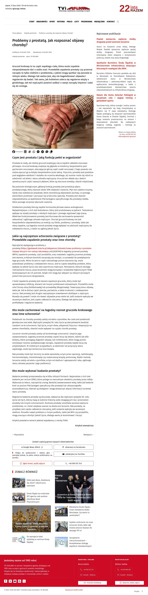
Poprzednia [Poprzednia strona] (18, 435)
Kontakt (111, 21)
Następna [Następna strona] (88, 435)
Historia (61, 21)
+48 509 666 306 (124, 570)
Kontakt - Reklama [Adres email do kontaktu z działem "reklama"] (87, 575)
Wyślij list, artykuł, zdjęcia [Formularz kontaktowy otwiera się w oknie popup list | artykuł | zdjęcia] (130, 583)
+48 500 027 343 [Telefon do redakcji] (73, 463)
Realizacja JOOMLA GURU (74, 590)
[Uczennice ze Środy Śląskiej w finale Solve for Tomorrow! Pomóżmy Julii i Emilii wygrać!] (74, 486)
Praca (69, 21)
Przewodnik (86, 21)
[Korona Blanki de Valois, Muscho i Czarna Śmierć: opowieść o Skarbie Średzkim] (31, 518)
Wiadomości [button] (41, 21)
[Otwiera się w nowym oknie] (5, 581)
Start (31, 21)
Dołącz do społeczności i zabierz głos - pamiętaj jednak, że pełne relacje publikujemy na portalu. (32, 455)
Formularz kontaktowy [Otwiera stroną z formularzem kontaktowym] (92, 583)
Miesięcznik (99, 21)
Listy (76, 21)
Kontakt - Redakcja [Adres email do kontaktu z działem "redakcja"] (125, 575)
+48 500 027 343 (130, 134)
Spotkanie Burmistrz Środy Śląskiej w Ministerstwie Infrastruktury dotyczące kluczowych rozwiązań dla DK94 (116, 66)
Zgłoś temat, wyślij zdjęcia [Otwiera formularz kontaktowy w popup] (32, 463)
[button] (118, 22)
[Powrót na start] (74, 9)
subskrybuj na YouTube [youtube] (73, 454)
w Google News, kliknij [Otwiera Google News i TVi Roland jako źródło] (32, 447)
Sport (52, 21)
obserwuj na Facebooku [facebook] (73, 447)
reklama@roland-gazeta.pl (127, 136)
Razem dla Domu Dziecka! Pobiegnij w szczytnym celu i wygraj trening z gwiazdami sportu (116, 98)
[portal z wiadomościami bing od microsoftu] (24, 581)
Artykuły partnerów (18, 56)
